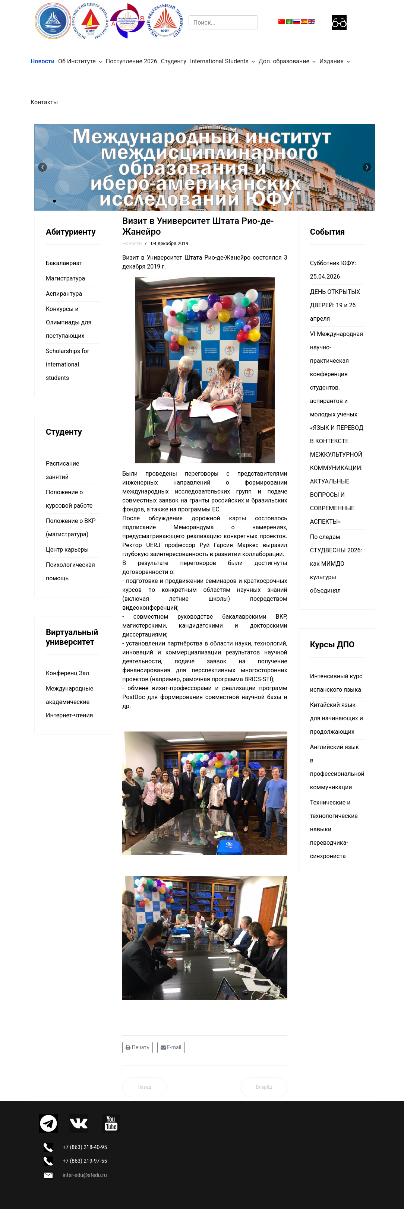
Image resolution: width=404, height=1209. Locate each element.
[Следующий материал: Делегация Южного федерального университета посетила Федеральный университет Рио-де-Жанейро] (264, 1087)
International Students (219, 61)
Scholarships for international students (67, 364)
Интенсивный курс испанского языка (336, 683)
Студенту (173, 61)
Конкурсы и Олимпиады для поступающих (68, 322)
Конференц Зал (67, 673)
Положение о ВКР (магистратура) (71, 527)
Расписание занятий (62, 470)
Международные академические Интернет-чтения (69, 702)
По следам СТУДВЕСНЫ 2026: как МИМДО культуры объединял (336, 563)
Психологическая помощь (70, 571)
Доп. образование (284, 61)
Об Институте (77, 61)
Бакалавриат (64, 263)
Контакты (44, 102)
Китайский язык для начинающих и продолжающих (336, 718)
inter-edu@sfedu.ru (85, 1175)
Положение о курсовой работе (69, 499)
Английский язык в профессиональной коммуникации (337, 767)
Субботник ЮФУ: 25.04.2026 (333, 270)
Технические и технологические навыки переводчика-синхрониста (334, 829)
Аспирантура (64, 293)
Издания (331, 61)
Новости (42, 61)
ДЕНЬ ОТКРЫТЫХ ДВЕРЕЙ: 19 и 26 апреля (335, 305)
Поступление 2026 (131, 61)
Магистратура (65, 278)
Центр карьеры (67, 549)
